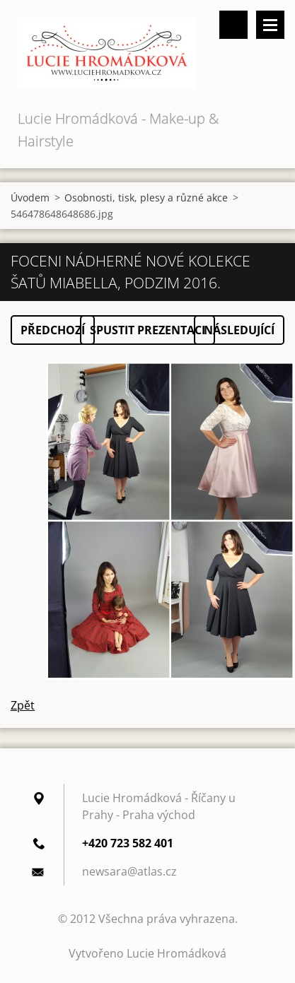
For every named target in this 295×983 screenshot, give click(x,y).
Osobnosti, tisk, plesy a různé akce (146, 197)
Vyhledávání (233, 25)
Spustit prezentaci (147, 330)
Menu (270, 25)
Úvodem (30, 197)
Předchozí (53, 330)
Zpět (23, 705)
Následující (239, 330)
